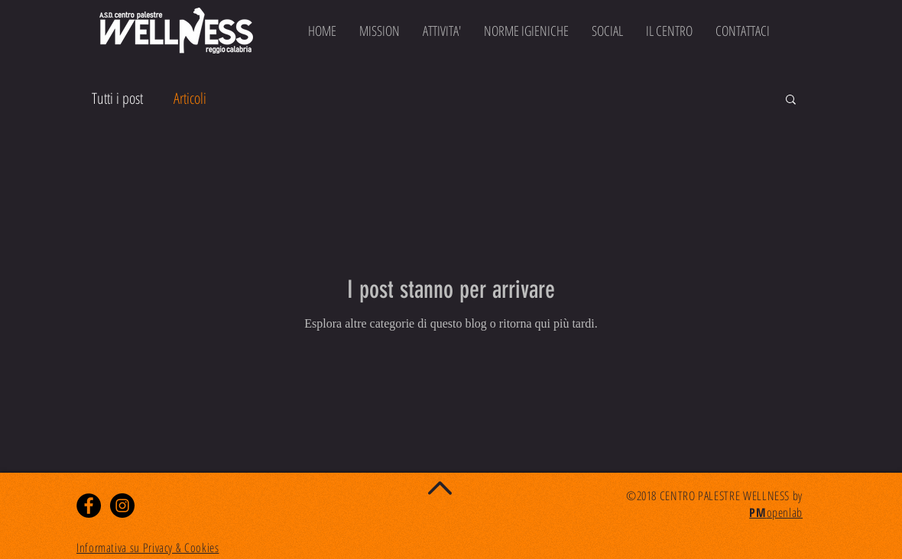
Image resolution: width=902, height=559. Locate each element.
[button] (791, 100)
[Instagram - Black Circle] (122, 505)
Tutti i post (117, 98)
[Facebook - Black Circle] (88, 505)
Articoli (190, 98)
